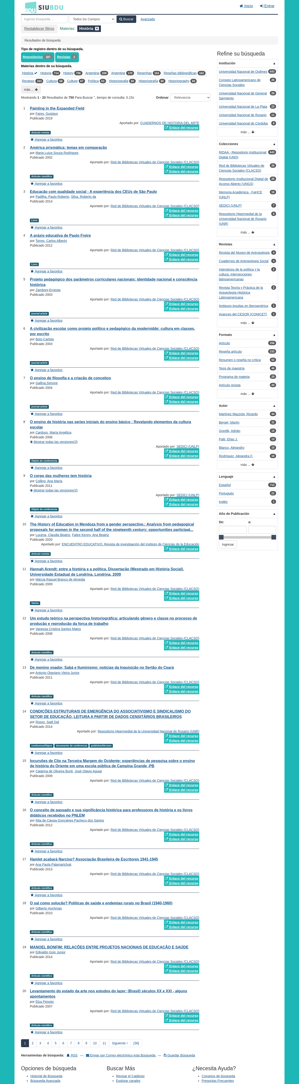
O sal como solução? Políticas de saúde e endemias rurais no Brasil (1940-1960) (101, 903)
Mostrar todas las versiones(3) (54, 442)
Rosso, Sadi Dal (47, 722)
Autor (223, 406)
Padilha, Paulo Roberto (52, 197)
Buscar (126, 19)
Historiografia (118, 81)
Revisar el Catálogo (130, 1076)
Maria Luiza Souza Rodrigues (57, 153)
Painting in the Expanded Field (57, 108)
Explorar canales (128, 1081)
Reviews (28, 81)
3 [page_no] (40, 1043)
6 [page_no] (63, 1043)
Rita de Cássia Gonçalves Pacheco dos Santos (70, 820)
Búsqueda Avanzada (45, 1081)
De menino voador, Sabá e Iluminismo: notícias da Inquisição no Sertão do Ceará (102, 667)
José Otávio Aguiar (88, 771)
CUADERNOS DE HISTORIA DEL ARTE (169, 123)
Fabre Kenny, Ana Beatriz (90, 535)
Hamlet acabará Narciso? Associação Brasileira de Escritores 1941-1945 (94, 859)
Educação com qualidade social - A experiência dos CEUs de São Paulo (93, 192)
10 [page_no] (95, 1043)
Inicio (246, 6)
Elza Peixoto (45, 1002)
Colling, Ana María (49, 481)
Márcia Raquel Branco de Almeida (60, 579)
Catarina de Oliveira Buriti (54, 771)
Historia (45, 73)
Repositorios (33, 57)
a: (249, 522)
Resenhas (144, 73)
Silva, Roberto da (83, 197)
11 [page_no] (104, 1043)
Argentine (118, 73)
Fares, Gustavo (47, 113)
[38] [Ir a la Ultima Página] (136, 1043)
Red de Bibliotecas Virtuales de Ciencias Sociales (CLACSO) (154, 162)
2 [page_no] (33, 1043)
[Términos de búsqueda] (44, 19)
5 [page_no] (56, 1043)
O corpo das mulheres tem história (61, 476)
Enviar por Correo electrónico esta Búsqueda (121, 1055)
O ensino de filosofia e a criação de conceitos (70, 378)
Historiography (178, 81)
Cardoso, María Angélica (53, 432)
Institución (227, 63)
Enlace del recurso (181, 127)
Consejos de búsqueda (218, 1076)
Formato (225, 335)
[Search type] (92, 19)
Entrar (267, 6)
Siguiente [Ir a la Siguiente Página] (120, 1043)
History (68, 73)
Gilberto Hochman (49, 908)
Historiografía (148, 81)
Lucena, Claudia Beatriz (53, 535)
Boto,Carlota (45, 339)
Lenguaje (226, 476)
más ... (31, 89)
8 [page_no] (79, 1043)
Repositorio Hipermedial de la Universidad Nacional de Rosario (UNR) (148, 731)
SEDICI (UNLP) (188, 446)
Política (93, 81)
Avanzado (148, 19)
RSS (72, 1055)
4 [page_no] (48, 1043)
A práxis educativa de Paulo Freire (60, 235)
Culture (72, 81)
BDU (29, 7)
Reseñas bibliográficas (180, 73)
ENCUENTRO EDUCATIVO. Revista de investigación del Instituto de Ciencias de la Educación (130, 544)
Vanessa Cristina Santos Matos (58, 629)
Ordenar (162, 97)
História (29, 73)
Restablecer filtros (39, 29)
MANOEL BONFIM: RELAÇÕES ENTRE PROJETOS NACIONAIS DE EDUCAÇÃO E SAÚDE (109, 947)
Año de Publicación (234, 514)
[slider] (221, 537)
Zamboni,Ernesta (48, 290)
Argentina (92, 73)
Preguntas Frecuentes (218, 1081)
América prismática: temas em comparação (68, 148)
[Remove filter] (97, 29)
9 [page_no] (86, 1043)
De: (221, 522)
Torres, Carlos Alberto (51, 241)
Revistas (64, 57)
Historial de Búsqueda (46, 1076)
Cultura (51, 81)
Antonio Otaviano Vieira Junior (57, 673)
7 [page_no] (71, 1043)
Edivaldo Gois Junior (50, 952)
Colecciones (228, 144)
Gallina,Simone (47, 383)
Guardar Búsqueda (179, 1055)
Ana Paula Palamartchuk (53, 864)
